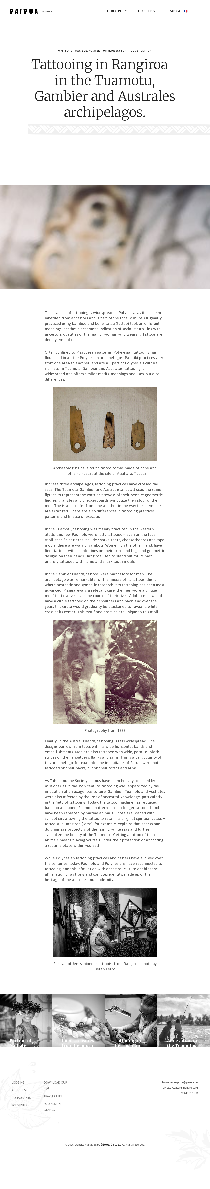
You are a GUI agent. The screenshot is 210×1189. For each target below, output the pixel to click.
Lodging (18, 1082)
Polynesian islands (52, 1107)
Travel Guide (53, 1096)
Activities (19, 1090)
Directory (117, 11)
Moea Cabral (111, 1144)
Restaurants (21, 1098)
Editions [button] (146, 11)
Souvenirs (19, 1105)
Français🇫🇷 (177, 11)
